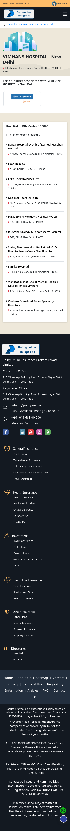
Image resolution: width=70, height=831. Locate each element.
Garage (17, 659)
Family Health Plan (24, 503)
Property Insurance (24, 635)
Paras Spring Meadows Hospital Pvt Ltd (33, 216)
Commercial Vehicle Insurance (30, 472)
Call (27, 3)
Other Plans (20, 616)
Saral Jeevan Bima (23, 592)
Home (9, 678)
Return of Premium (24, 598)
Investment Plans (23, 541)
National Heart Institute (23, 198)
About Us (24, 678)
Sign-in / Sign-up (59, 3)
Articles (33, 690)
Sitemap (42, 678)
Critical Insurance (23, 509)
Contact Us (19, 3)
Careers (58, 678)
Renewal (5, 3)
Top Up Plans (20, 522)
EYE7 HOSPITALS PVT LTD (24, 179)
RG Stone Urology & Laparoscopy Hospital (34, 232)
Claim (12, 3)
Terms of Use (32, 684)
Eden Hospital (17, 164)
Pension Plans (21, 553)
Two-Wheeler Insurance (26, 460)
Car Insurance (21, 454)
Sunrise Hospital (18, 266)
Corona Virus (20, 515)
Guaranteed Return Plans (27, 559)
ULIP (16, 565)
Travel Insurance (22, 478)
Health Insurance (23, 497)
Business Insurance (24, 629)
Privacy (13, 684)
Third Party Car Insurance (27, 466)
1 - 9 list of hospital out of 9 (23, 134)
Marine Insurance (23, 623)
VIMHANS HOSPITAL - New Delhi (38, 24)
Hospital (13, 24)
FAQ (46, 690)
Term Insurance (22, 586)
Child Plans (19, 547)
